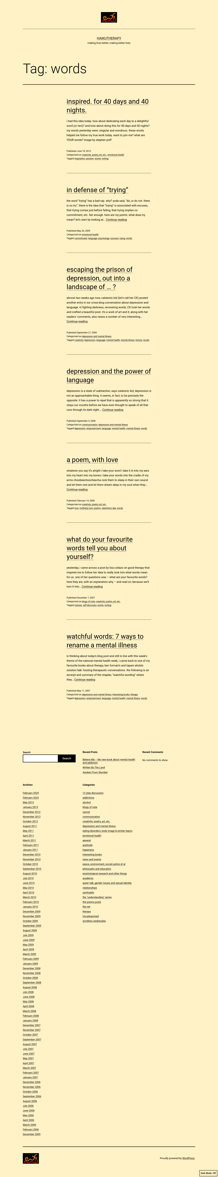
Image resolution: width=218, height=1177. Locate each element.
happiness (88, 849)
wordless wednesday (94, 920)
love (77, 508)
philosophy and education (97, 868)
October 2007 (30, 1034)
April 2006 (28, 1120)
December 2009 (31, 911)
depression (89, 340)
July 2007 (28, 1048)
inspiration (80, 158)
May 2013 (28, 802)
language (92, 238)
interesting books (120, 694)
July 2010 (28, 878)
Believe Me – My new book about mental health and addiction (109, 761)
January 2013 (30, 807)
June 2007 (28, 1053)
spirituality (88, 892)
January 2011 (30, 849)
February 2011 (31, 845)
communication (89, 424)
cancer (86, 812)
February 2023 (31, 797)
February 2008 (31, 1015)
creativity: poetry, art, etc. (94, 155)
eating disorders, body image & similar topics (107, 830)
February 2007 (31, 1072)
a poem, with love (92, 460)
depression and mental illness (96, 336)
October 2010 (30, 864)
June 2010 (28, 883)
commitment (81, 238)
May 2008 (28, 1001)
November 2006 (32, 1086)
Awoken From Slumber (95, 772)
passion (90, 158)
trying (122, 238)
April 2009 (28, 949)
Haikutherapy (109, 38)
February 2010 (31, 901)
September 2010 (32, 868)
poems (97, 508)
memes (78, 605)
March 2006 (29, 1124)
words (98, 158)
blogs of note (88, 601)
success (114, 238)
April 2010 (28, 892)
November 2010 (32, 859)
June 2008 (28, 996)
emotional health (115, 155)
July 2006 (28, 1105)
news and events (92, 859)
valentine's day (109, 508)
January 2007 (30, 1077)
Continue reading (116, 219)
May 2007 (28, 1058)
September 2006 (32, 1096)
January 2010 (30, 906)
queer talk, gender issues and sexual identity (107, 883)
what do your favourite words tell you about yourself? (100, 548)
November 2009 (32, 916)
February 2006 (31, 1129)
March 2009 (29, 954)
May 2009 (28, 944)
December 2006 (31, 1082)
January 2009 (30, 963)
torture (139, 340)
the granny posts (92, 901)
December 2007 (31, 1025)
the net (86, 906)
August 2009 (30, 930)
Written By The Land (94, 767)
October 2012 (30, 821)
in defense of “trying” (97, 190)
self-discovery (89, 605)
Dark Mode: (208, 1173)
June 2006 (28, 1110)
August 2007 (30, 1044)
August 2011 (30, 826)
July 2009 (28, 935)
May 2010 (28, 887)
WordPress (188, 1158)
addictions (88, 797)
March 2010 (29, 897)
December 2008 (31, 968)
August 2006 (30, 1101)
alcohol (87, 802)
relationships (90, 887)
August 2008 (30, 987)
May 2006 (28, 1115)
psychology (103, 238)
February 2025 (31, 793)
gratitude (87, 845)
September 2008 (32, 982)
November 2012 (32, 816)
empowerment (93, 428)
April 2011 (28, 835)
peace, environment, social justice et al (104, 864)
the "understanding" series (97, 897)
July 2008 (28, 992)
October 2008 (30, 977)
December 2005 (31, 1134)
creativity (79, 340)
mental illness (128, 340)
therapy (134, 694)
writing (105, 158)
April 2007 (28, 1063)
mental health (113, 340)
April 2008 (28, 1006)
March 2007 (29, 1067)
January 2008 (30, 1020)
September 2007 (32, 1039)
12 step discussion (93, 793)
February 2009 (31, 958)
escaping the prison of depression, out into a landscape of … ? (99, 278)
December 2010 (31, 854)
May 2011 (28, 830)
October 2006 (30, 1091)
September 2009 (32, 925)
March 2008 (29, 1011)
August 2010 (30, 873)
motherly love (86, 508)
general (87, 840)
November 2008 (32, 973)
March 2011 (29, 840)
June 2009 (28, 939)
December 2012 (31, 812)
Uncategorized (91, 916)
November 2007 (32, 1029)
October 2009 (30, 920)
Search (27, 752)
